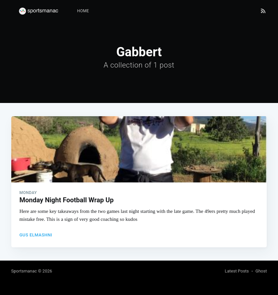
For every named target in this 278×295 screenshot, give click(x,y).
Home (83, 11)
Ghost (261, 271)
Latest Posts (237, 271)
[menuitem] (83, 11)
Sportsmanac (24, 271)
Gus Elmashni (36, 234)
